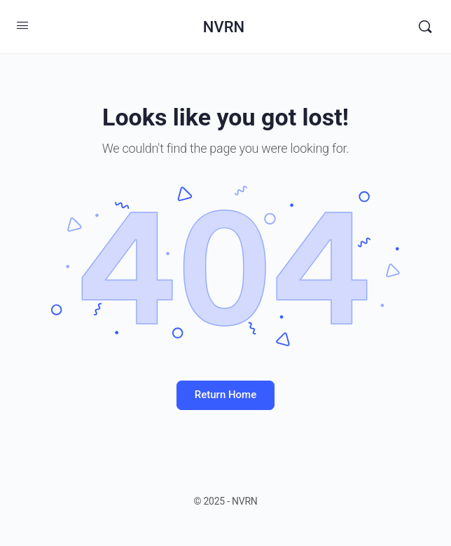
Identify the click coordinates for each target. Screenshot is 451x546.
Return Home (225, 394)
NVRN (223, 27)
